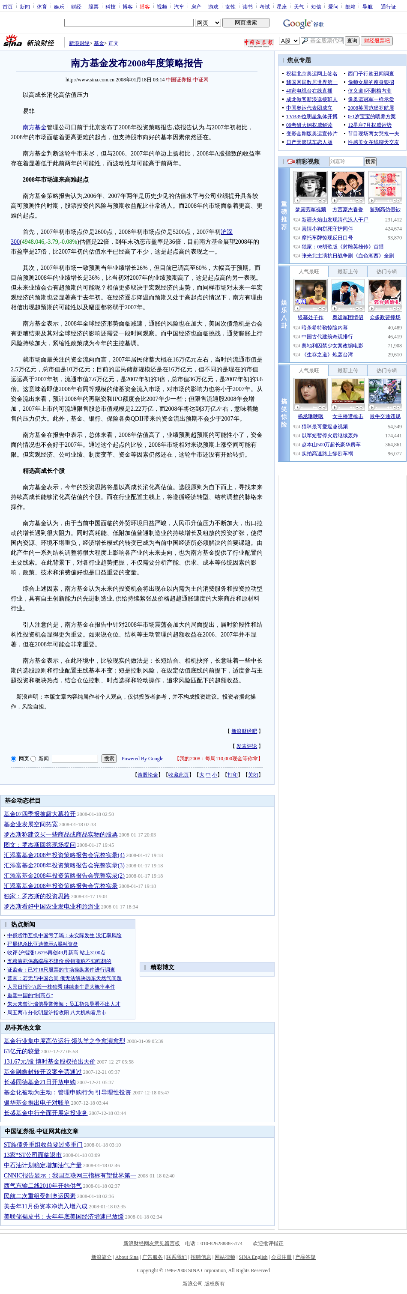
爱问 (333, 6)
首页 (8, 6)
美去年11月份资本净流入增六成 (45, 1206)
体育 (42, 6)
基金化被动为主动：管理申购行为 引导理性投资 (68, 1092)
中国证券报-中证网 (187, 80)
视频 (162, 6)
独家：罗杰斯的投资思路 (37, 896)
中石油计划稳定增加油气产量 (43, 1165)
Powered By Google (142, 759)
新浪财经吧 (244, 731)
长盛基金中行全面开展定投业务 (46, 1113)
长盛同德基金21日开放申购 (40, 1082)
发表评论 (246, 746)
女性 (230, 6)
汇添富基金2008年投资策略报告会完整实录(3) (64, 865)
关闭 (253, 775)
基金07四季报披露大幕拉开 (40, 814)
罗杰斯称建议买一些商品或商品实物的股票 (61, 834)
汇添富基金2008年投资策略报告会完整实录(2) (64, 876)
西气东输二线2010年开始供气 (43, 1186)
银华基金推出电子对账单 (37, 1103)
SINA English (253, 1257)
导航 (367, 6)
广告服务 (152, 1257)
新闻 (25, 6)
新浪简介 (101, 1257)
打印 (232, 775)
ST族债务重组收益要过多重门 (43, 1145)
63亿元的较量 (22, 1051)
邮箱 (350, 6)
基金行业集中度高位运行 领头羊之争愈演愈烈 (65, 1041)
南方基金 (35, 127)
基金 (99, 43)
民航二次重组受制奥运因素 (40, 1196)
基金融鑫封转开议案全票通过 (43, 1072)
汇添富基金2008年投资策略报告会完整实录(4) (64, 855)
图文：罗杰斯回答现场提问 (40, 845)
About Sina (126, 1257)
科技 (110, 6)
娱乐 (59, 6)
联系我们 (176, 1257)
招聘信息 (201, 1257)
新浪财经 (79, 43)
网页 (24, 759)
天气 (299, 6)
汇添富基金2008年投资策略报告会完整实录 (61, 886)
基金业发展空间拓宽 (31, 824)
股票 (93, 6)
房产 (196, 6)
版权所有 (214, 1284)
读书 (247, 6)
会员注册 (281, 1257)
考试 (265, 6)
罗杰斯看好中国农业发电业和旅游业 (52, 906)
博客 (128, 6)
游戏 (213, 6)
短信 (316, 6)
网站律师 (225, 1257)
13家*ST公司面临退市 (33, 1155)
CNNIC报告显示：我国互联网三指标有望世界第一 (70, 1175)
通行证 (388, 6)
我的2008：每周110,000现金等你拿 (219, 759)
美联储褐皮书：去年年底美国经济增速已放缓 (64, 1216)
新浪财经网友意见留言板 (151, 1243)
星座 (282, 6)
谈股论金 (148, 775)
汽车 (179, 6)
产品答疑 (305, 1257)
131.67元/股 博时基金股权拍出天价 (50, 1061)
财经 (76, 6)
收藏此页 (178, 775)
